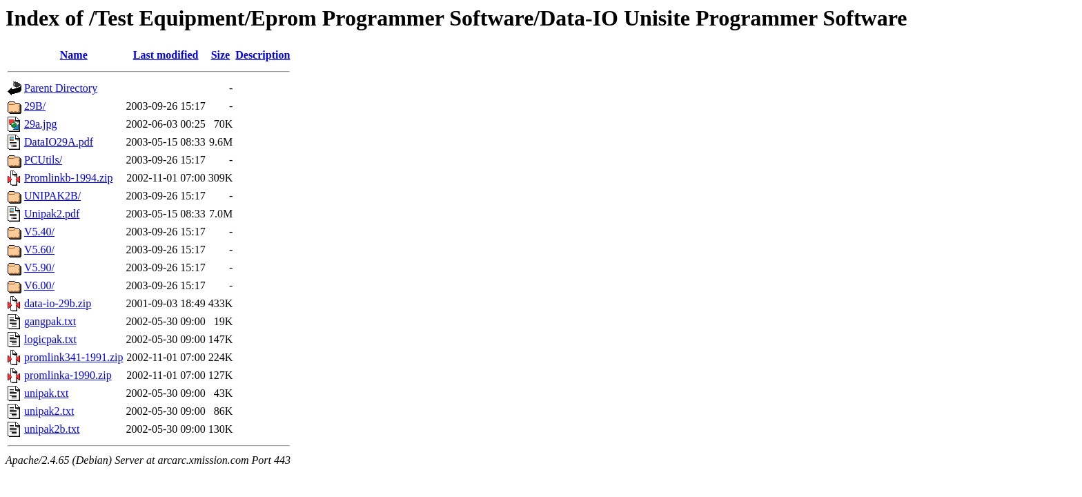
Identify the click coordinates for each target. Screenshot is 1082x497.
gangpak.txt (50, 321)
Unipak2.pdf (51, 214)
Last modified (166, 55)
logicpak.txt (50, 339)
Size (220, 55)
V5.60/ (39, 249)
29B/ (35, 106)
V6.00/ (39, 285)
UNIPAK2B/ (52, 196)
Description (262, 55)
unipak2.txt (49, 411)
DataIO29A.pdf (58, 142)
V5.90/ (39, 267)
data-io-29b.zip (57, 303)
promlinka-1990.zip (68, 375)
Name (74, 55)
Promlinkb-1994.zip (68, 178)
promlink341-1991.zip (74, 357)
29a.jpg (40, 124)
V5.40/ (39, 231)
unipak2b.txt (51, 429)
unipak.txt (46, 393)
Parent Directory (60, 88)
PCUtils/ (43, 160)
